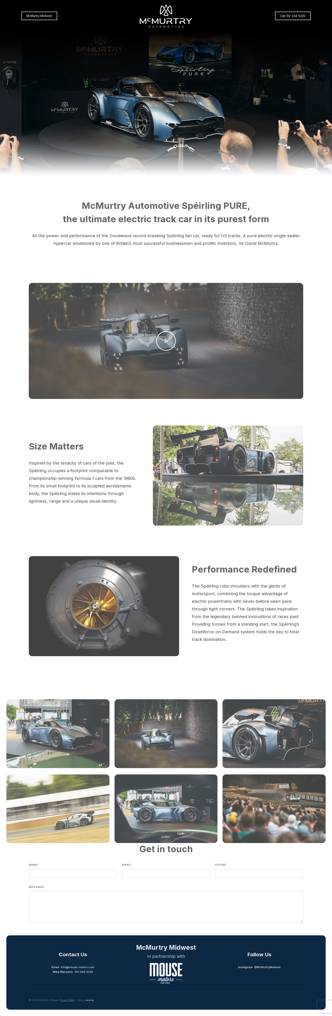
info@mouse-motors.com (77, 967)
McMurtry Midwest (39, 16)
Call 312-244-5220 (293, 16)
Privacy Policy (67, 1000)
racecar (89, 1000)
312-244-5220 (83, 971)
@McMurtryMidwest (267, 967)
